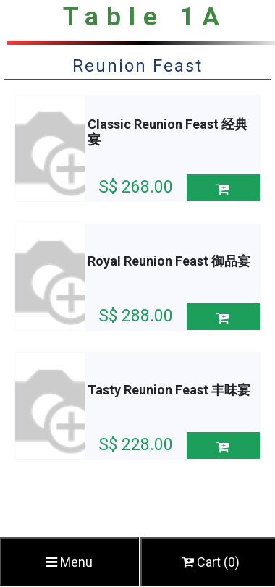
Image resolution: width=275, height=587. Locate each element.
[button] (223, 187)
